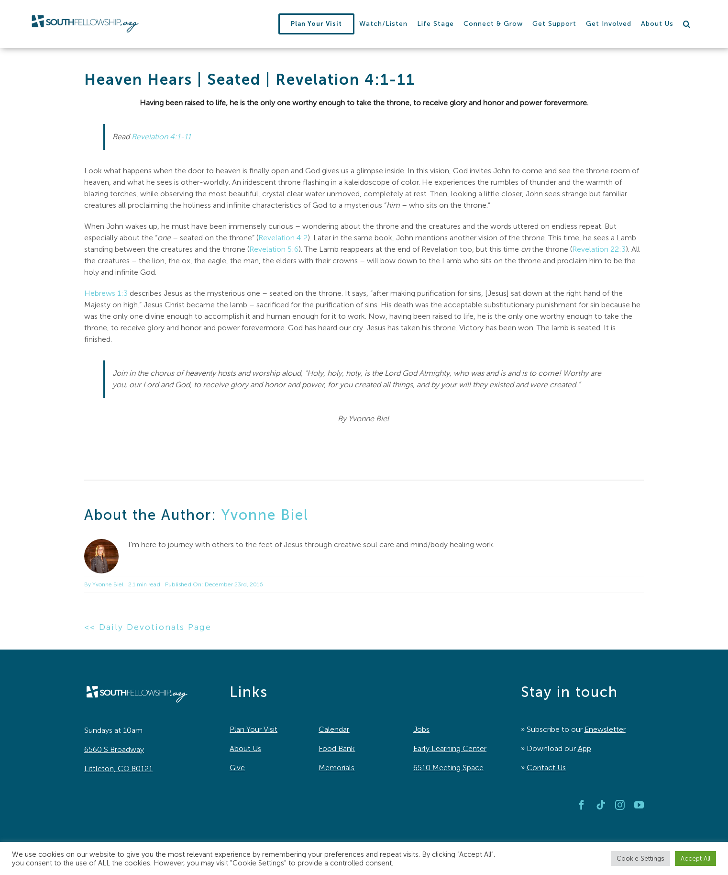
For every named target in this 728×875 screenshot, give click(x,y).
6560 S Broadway (114, 749)
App (584, 748)
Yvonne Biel (265, 515)
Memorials (336, 767)
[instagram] (620, 805)
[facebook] (581, 805)
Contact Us (546, 767)
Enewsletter (605, 729)
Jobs (421, 729)
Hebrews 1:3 (106, 293)
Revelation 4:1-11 (161, 136)
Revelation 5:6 (273, 249)
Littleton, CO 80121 (118, 768)
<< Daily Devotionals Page (147, 627)
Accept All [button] (695, 858)
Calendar (334, 729)
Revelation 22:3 (599, 249)
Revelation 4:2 (283, 237)
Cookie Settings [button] (640, 858)
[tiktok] (601, 805)
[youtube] (639, 805)
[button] (686, 24)
